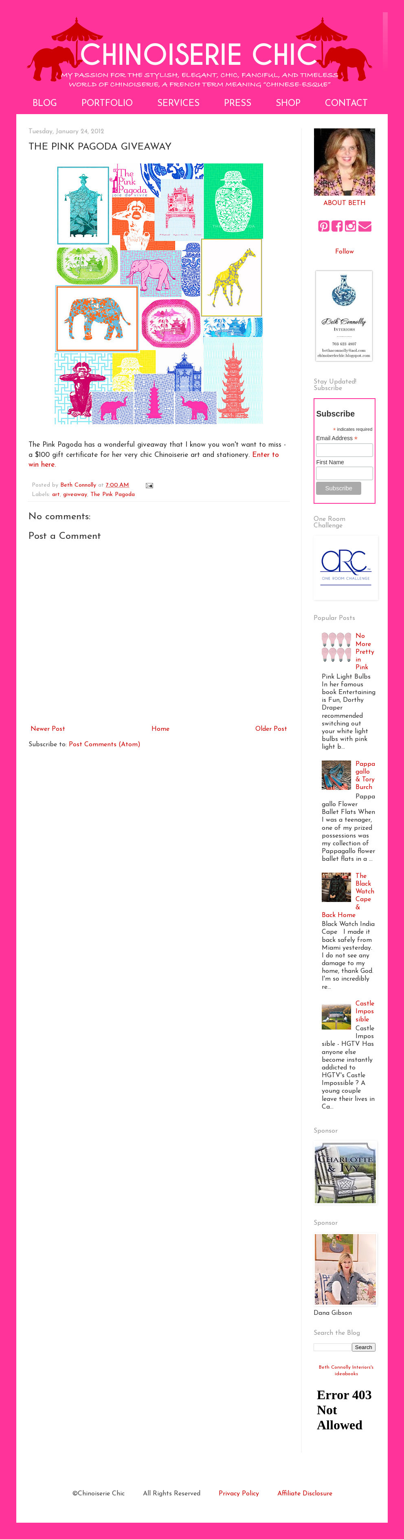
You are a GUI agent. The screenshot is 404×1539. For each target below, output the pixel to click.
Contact (346, 103)
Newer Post (48, 729)
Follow (344, 252)
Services (178, 103)
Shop (288, 103)
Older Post (271, 729)
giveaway (75, 495)
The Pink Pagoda (112, 495)
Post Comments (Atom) (105, 744)
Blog (45, 103)
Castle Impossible (365, 1012)
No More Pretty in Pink (365, 652)
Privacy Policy (239, 1493)
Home (160, 729)
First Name (330, 462)
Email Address (337, 438)
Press (237, 103)
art (56, 495)
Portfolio (107, 103)
